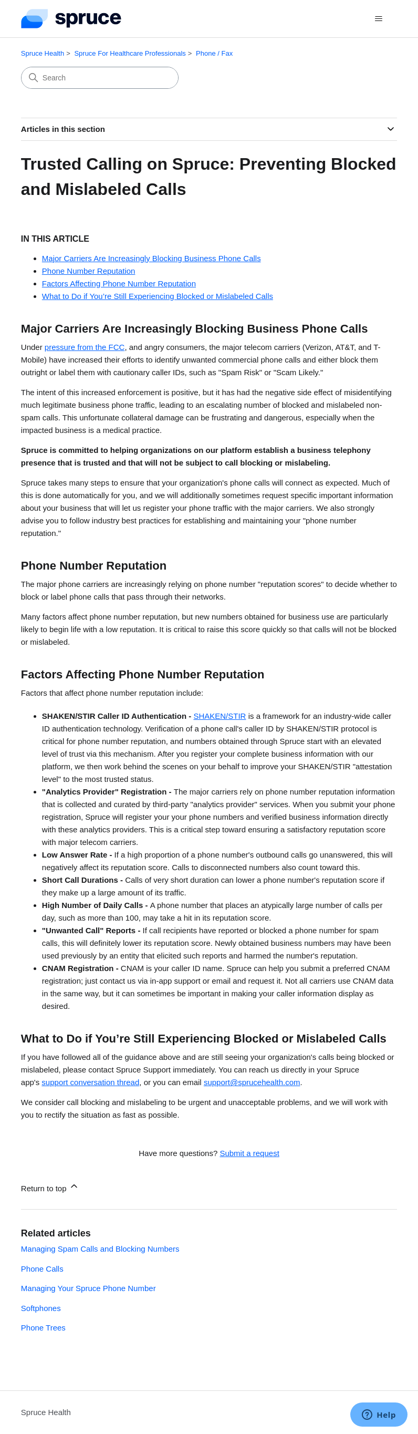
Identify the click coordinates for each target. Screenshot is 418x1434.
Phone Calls (42, 1268)
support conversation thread (90, 1082)
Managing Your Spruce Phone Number (88, 1288)
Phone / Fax (214, 53)
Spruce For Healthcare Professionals (129, 53)
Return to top (50, 1187)
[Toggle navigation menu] (378, 19)
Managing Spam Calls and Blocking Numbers (100, 1248)
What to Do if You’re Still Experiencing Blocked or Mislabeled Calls (157, 296)
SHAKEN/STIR (219, 715)
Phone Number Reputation (88, 270)
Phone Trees (43, 1327)
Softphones (41, 1308)
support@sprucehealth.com (252, 1082)
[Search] (100, 77)
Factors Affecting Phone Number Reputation (119, 283)
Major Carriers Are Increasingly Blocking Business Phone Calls (151, 258)
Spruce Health (42, 53)
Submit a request (249, 1153)
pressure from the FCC (85, 347)
